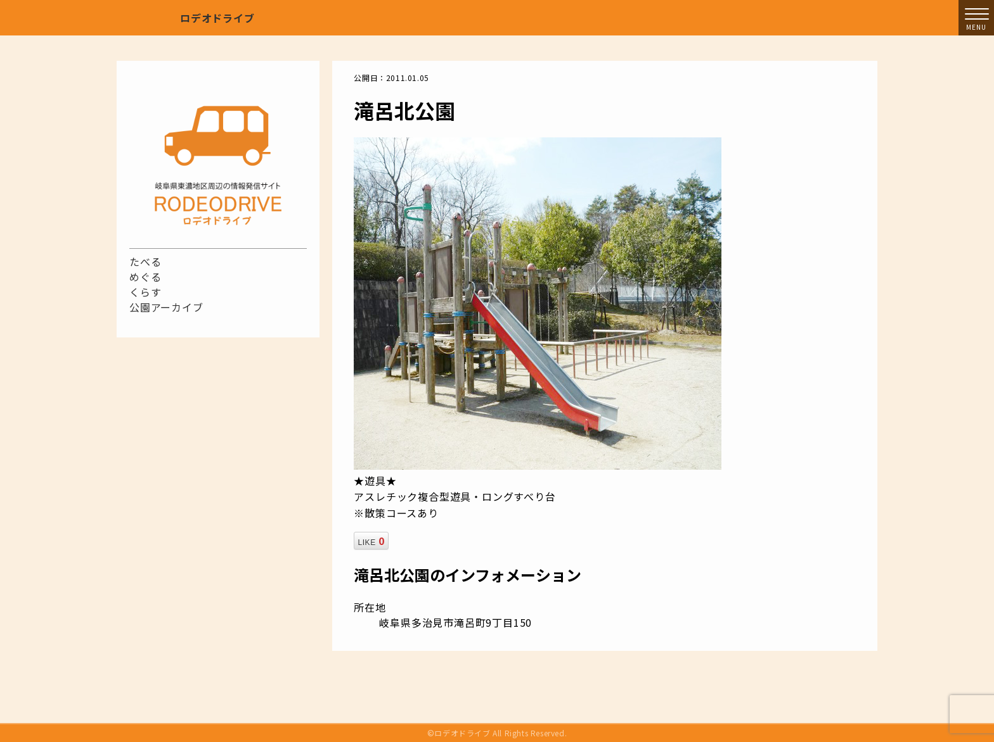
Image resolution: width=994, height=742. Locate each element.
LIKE (371, 540)
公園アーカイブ (166, 307)
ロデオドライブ (217, 17)
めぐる (145, 276)
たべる (145, 261)
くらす (145, 291)
